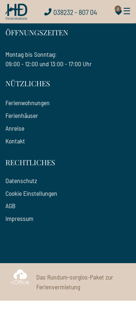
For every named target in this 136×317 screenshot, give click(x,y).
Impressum (19, 218)
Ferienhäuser (21, 115)
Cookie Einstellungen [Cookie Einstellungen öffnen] (31, 193)
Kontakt (15, 141)
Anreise (14, 128)
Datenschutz (21, 181)
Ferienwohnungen (27, 103)
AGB (10, 206)
